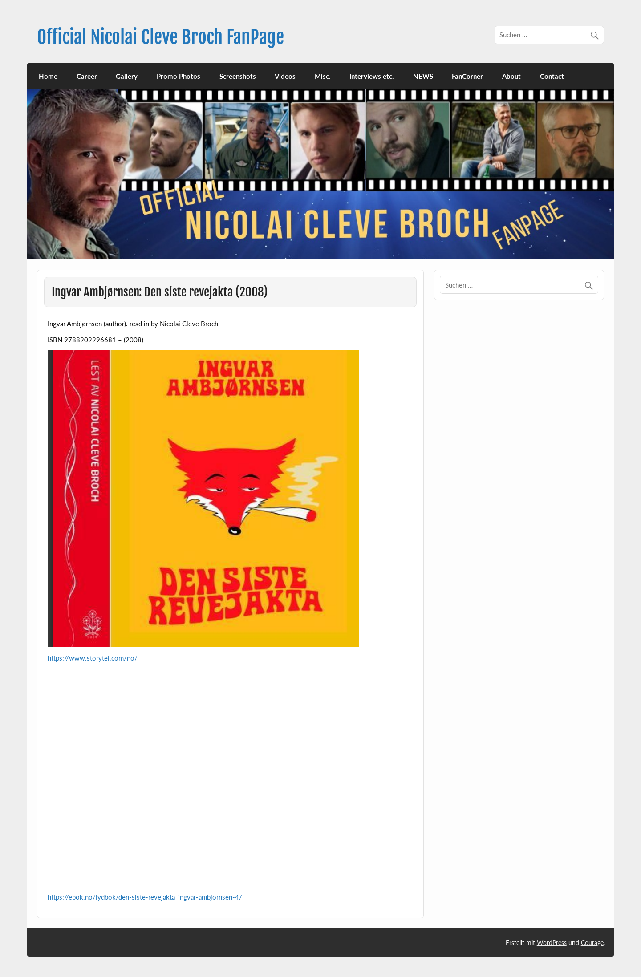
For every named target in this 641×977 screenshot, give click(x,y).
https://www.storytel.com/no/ (93, 658)
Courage (592, 942)
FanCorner (467, 76)
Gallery (127, 76)
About (511, 76)
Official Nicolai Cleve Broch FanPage (160, 37)
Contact (552, 76)
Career (87, 76)
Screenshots (237, 76)
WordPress (552, 942)
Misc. (323, 76)
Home (48, 76)
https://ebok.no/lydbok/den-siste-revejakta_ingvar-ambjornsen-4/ (145, 897)
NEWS (423, 76)
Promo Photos (178, 76)
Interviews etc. (371, 76)
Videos (285, 76)
